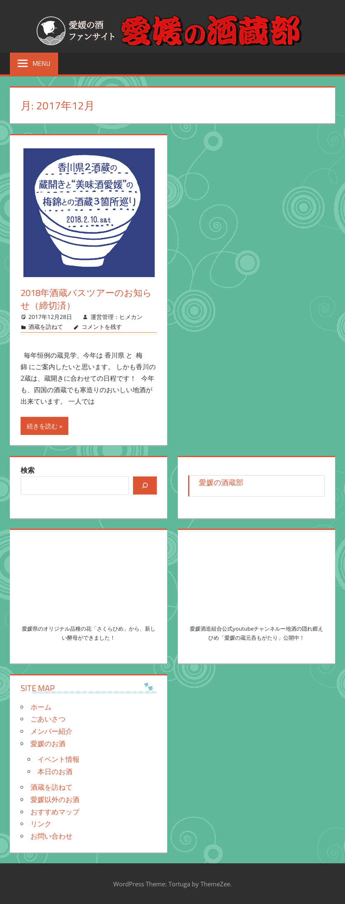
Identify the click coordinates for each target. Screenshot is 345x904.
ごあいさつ (47, 719)
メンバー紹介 (51, 731)
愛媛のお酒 (47, 743)
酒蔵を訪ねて (45, 327)
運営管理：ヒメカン (116, 317)
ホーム (40, 707)
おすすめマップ (54, 811)
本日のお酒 (54, 771)
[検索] (145, 485)
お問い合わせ (51, 836)
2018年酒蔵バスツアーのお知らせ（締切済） (86, 299)
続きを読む (42, 426)
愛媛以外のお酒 (54, 799)
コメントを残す (102, 327)
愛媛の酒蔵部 (221, 482)
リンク (40, 823)
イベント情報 (58, 759)
